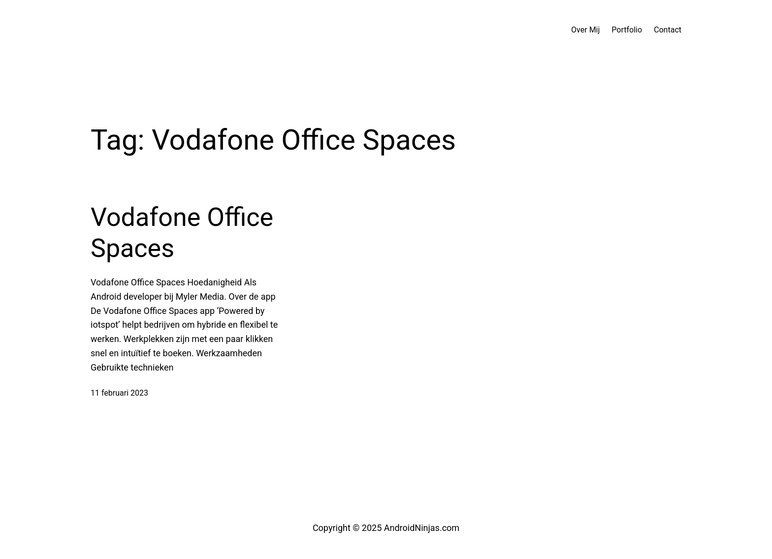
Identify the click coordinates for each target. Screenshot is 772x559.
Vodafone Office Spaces (182, 232)
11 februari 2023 (119, 393)
